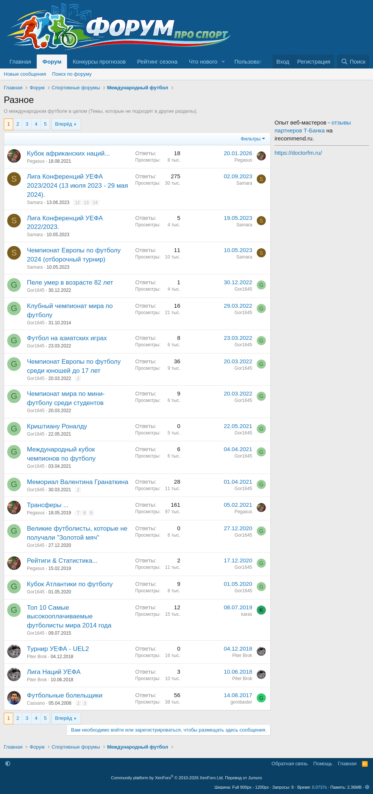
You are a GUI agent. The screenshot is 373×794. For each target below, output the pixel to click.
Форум (51, 61)
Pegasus (36, 161)
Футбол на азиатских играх (67, 338)
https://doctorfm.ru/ (298, 152)
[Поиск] (353, 61)
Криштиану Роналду (57, 426)
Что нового (203, 61)
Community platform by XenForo (167, 777)
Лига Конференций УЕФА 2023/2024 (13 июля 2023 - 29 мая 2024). (77, 185)
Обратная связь (290, 763)
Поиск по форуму (72, 74)
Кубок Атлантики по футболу (70, 584)
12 (77, 202)
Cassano (36, 703)
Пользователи (253, 61)
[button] (223, 61)
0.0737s (319, 787)
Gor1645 (36, 290)
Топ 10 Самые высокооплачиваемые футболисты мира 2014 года (69, 616)
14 (95, 202)
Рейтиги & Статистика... (62, 560)
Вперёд (63, 124)
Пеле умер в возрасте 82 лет (70, 282)
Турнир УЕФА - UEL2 (58, 648)
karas (246, 614)
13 (86, 202)
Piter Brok (37, 656)
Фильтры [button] (250, 139)
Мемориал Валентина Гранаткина (77, 482)
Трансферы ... (48, 505)
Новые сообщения (25, 74)
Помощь (322, 763)
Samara (35, 202)
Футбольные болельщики (64, 695)
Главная (20, 61)
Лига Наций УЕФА (54, 672)
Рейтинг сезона (157, 61)
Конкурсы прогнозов (99, 61)
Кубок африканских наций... (68, 153)
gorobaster (241, 702)
